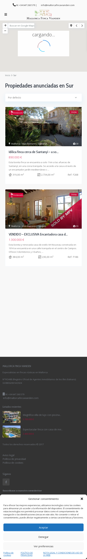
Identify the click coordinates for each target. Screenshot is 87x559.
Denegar (43, 537)
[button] (82, 498)
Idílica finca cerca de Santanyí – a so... (34, 152)
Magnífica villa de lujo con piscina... (42, 415)
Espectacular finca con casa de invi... (43, 429)
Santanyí (42, 143)
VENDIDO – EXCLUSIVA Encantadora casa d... (38, 234)
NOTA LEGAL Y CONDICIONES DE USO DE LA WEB (63, 554)
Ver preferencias (43, 546)
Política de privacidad (14, 459)
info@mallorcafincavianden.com (21, 398)
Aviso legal (8, 455)
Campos (42, 226)
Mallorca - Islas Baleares (24, 143)
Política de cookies (8, 554)
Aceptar (43, 527)
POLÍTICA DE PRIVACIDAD (27, 554)
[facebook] (6, 481)
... (48, 169)
